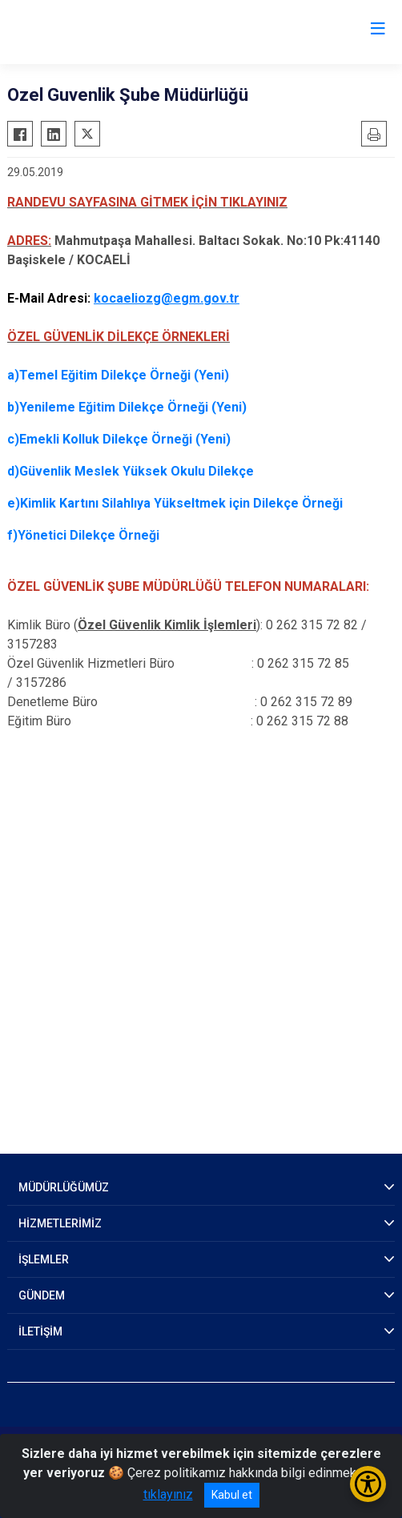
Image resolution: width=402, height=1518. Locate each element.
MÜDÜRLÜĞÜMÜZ (63, 1187)
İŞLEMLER (43, 1259)
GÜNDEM (41, 1295)
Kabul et (231, 1494)
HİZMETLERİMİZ (60, 1223)
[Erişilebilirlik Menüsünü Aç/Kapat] (368, 1484)
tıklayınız (168, 1494)
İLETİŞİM (40, 1331)
